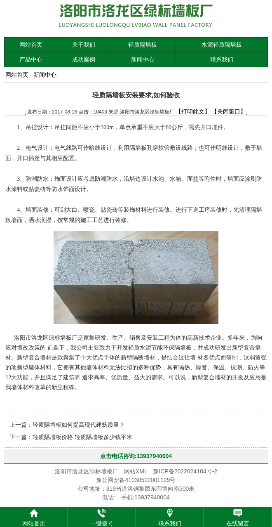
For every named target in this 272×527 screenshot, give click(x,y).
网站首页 (30, 44)
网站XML (135, 471)
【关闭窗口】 (228, 111)
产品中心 (30, 59)
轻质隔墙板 (142, 44)
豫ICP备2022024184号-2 (185, 471)
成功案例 (83, 59)
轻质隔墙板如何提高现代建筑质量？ (79, 424)
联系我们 (221, 59)
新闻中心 (142, 59)
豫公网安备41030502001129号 (136, 480)
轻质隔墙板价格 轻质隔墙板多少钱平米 (82, 437)
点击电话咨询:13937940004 (136, 456)
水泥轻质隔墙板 (222, 44)
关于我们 (83, 44)
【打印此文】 (193, 111)
